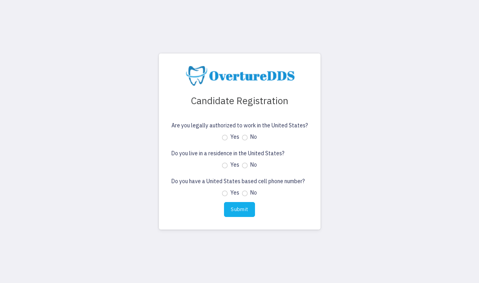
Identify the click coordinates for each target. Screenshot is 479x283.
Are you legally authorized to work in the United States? (239, 125)
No (253, 136)
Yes (234, 136)
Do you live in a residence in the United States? (227, 153)
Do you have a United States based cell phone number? (238, 181)
